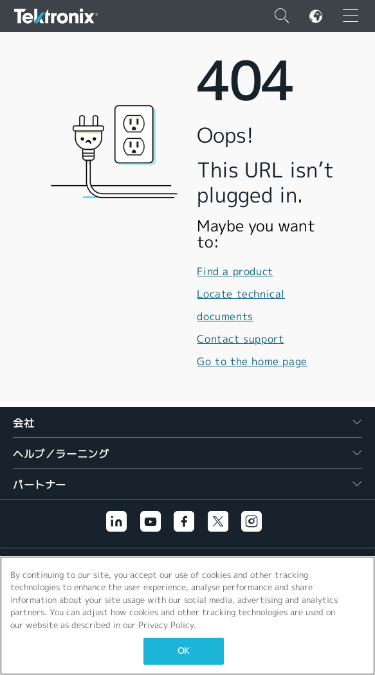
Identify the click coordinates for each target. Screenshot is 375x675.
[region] (187, 615)
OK (183, 651)
